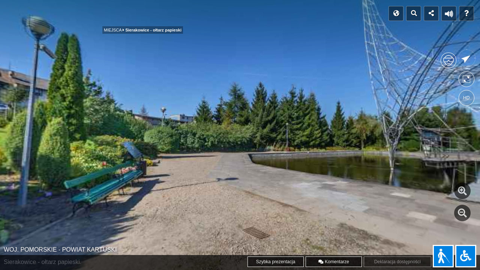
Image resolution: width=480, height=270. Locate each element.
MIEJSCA (121, 15)
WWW (205, 13)
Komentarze (333, 261)
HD (466, 97)
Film (164, 13)
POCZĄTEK (25, 13)
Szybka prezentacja (276, 261)
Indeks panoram (74, 13)
